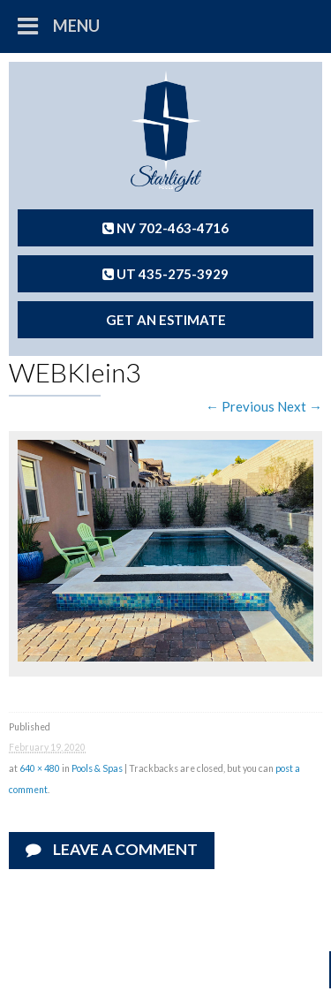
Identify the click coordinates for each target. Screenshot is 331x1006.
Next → (299, 406)
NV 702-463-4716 (165, 228)
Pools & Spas (97, 768)
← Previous (240, 406)
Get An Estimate (166, 320)
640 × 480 (39, 768)
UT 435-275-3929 (165, 274)
